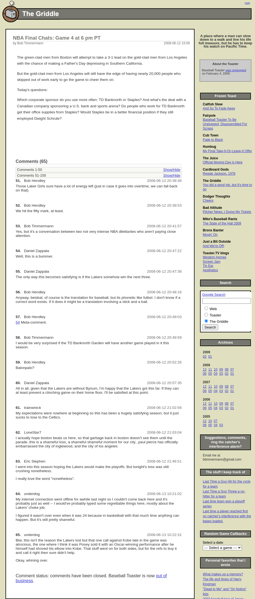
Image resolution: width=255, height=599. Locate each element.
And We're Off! (213, 246)
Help (247, 3)
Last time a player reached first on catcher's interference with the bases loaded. (227, 516)
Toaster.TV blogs (216, 253)
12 (204, 369)
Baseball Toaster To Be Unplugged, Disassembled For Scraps (225, 124)
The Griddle (212, 181)
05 (210, 374)
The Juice (210, 158)
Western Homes (214, 257)
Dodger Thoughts (216, 196)
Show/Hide (171, 170)
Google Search (213, 295)
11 (210, 369)
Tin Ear (208, 266)
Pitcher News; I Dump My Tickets (227, 212)
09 (221, 369)
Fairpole (209, 115)
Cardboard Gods (216, 169)
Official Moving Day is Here (223, 162)
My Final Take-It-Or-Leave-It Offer (227, 151)
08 (226, 369)
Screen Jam (211, 262)
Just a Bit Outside (217, 242)
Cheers (208, 201)
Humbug (209, 147)
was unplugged (236, 70)
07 (232, 369)
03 (221, 374)
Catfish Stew (213, 104)
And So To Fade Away (219, 108)
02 (204, 357)
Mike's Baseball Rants (220, 219)
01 (210, 357)
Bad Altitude (212, 208)
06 (204, 374)
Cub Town (210, 135)
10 (215, 369)
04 (215, 374)
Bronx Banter (213, 230)
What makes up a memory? (223, 574)
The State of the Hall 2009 (222, 223)
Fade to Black (213, 140)
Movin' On (210, 235)
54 (18, 322)
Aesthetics (210, 270)
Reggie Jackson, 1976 (219, 174)
